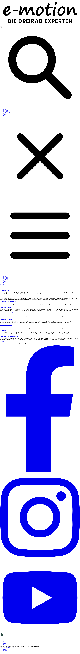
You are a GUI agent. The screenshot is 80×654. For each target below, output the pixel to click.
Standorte (4, 114)
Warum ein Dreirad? (6, 112)
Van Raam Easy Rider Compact (9, 336)
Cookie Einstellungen (6, 651)
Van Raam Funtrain (6, 319)
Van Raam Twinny (5, 307)
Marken (4, 639)
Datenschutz (5, 650)
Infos (3, 113)
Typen (4, 640)
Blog (3, 115)
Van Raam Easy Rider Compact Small (11, 296)
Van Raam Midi (4, 330)
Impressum (4, 649)
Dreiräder (4, 109)
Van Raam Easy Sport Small (8, 301)
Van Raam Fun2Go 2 (6, 325)
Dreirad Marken (5, 110)
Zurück (2, 341)
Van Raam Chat (4, 285)
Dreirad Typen (5, 111)
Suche (1, 26)
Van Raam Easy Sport (6, 312)
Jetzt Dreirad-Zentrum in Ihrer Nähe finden (8, 647)
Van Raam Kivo (4, 290)
